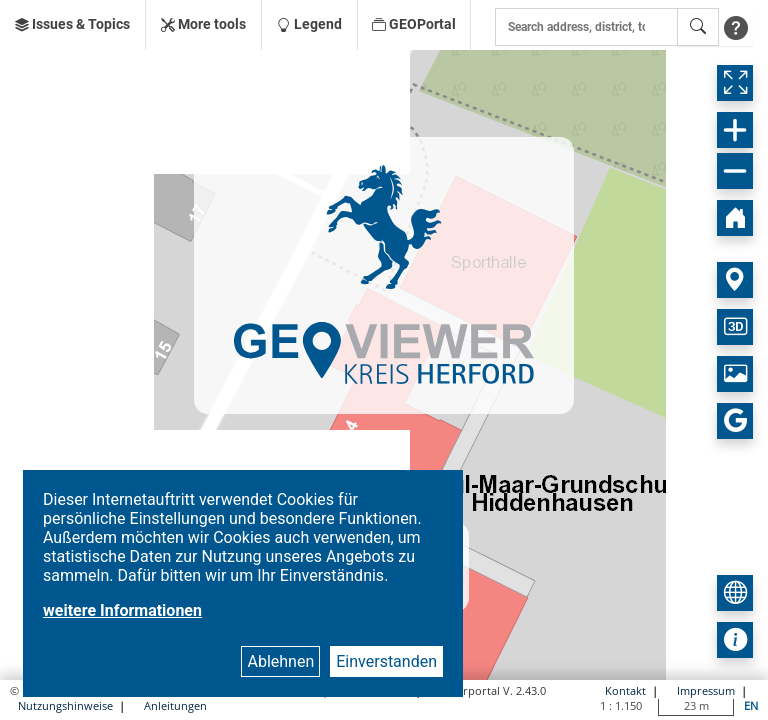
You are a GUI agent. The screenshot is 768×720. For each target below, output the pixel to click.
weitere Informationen (122, 610)
